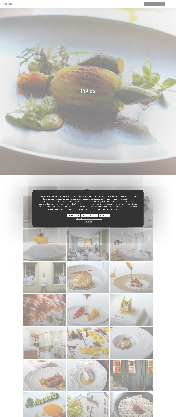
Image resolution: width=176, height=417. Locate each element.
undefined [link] (88, 222)
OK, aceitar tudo (73, 215)
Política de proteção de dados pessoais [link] (89, 219)
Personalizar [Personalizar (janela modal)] (104, 215)
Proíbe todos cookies (89, 215)
